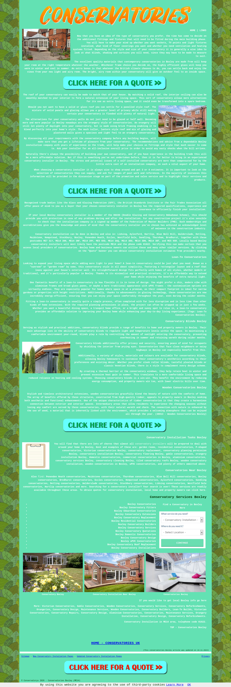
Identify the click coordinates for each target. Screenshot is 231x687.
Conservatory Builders (156, 609)
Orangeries (43, 609)
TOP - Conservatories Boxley (188, 627)
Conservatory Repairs (64, 613)
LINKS (203, 30)
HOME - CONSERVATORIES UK (115, 643)
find (40, 476)
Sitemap (25, 656)
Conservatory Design (65, 609)
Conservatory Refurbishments (187, 606)
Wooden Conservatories (121, 606)
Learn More (175, 684)
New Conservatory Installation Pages (53, 656)
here (202, 490)
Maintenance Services (94, 609)
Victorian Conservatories (58, 606)
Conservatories (154, 613)
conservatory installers (150, 444)
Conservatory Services (152, 606)
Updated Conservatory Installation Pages (99, 656)
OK (189, 684)
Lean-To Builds (182, 609)
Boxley (94, 234)
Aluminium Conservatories (125, 613)
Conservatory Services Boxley (178, 497)
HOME (192, 30)
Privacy (206, 656)
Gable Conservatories (90, 606)
